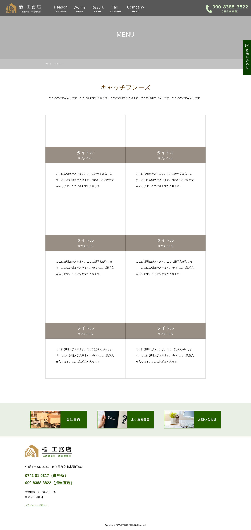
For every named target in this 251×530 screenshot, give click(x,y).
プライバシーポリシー (36, 505)
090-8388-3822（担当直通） (49, 483)
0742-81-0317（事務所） (46, 475)
